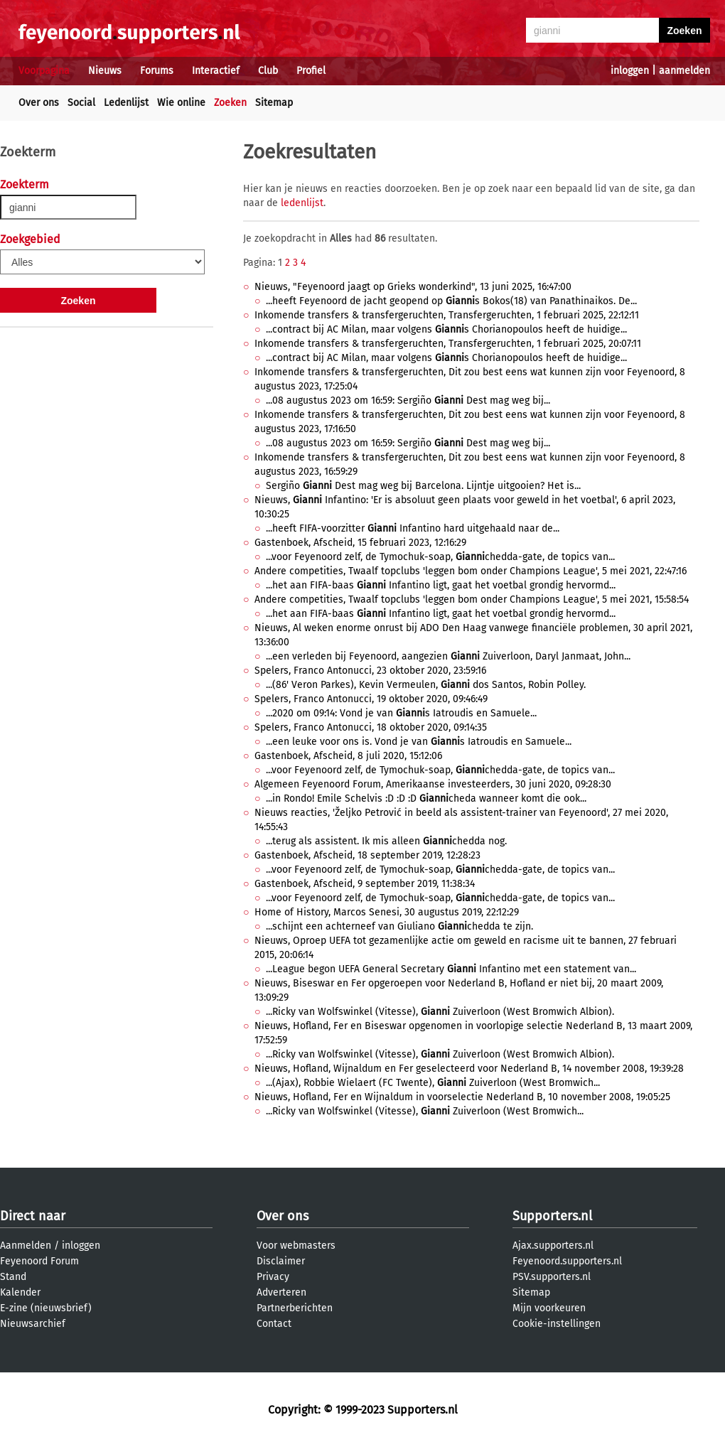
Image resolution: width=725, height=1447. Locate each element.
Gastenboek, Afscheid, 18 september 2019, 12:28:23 (367, 855)
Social (81, 103)
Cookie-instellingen (556, 1324)
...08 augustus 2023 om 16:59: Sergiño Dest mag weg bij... (408, 400)
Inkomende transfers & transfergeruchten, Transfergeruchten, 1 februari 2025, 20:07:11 (447, 344)
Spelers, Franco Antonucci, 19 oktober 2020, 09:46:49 (371, 699)
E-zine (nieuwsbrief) (46, 1308)
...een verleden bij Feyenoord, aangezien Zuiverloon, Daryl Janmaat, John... (448, 656)
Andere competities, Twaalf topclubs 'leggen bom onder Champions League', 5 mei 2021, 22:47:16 (470, 571)
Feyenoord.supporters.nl (567, 1261)
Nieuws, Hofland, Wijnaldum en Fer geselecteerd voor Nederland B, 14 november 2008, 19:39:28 (469, 1069)
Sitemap (274, 103)
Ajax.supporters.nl (553, 1245)
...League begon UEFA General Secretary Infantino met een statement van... (451, 969)
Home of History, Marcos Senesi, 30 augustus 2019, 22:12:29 (386, 912)
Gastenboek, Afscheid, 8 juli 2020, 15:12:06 (348, 756)
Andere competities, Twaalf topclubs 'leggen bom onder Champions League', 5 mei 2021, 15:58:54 (471, 599)
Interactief (216, 71)
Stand (13, 1277)
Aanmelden (25, 1245)
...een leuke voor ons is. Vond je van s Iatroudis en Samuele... (418, 742)
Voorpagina (44, 71)
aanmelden (684, 71)
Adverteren (281, 1292)
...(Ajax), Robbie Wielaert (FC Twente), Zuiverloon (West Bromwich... (433, 1083)
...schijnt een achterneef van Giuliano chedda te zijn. (399, 926)
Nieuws (105, 71)
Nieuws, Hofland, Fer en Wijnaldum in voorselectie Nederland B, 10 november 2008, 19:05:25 (462, 1097)
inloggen (630, 71)
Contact (274, 1324)
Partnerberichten (295, 1308)
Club (268, 71)
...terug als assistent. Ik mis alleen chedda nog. (386, 841)
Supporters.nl (552, 1216)
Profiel (311, 71)
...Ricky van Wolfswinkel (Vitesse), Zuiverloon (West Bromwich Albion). (440, 1012)
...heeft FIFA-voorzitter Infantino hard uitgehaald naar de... (412, 528)
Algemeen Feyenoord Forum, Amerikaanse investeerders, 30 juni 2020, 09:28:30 (432, 784)
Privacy (273, 1277)
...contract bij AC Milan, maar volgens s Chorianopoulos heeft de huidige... (446, 329)
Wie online (181, 103)
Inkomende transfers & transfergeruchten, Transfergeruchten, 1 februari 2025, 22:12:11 (446, 315)
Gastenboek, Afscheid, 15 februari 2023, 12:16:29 (360, 543)
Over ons (38, 103)
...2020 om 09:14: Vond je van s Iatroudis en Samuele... (401, 713)
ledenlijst (302, 203)
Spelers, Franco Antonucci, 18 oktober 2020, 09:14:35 (370, 727)
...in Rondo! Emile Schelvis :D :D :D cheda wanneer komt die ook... (426, 798)
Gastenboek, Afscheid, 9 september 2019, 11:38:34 (364, 884)
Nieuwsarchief (32, 1324)
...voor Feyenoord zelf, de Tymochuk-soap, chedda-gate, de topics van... (440, 557)
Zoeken (230, 103)
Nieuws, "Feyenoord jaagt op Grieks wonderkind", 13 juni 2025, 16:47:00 (412, 287)
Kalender (20, 1292)
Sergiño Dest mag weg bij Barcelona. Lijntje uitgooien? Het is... (423, 486)
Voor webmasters (296, 1245)
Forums (156, 71)
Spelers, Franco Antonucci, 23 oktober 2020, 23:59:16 (370, 671)
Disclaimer (281, 1261)
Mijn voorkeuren (549, 1308)
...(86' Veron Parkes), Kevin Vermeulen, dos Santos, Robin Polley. (426, 685)
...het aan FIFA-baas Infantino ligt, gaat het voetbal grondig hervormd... (441, 585)
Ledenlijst (126, 103)
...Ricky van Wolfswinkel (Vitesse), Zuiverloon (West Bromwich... (425, 1111)
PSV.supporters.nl (551, 1277)
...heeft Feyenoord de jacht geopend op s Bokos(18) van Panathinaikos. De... (451, 301)
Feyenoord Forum (39, 1261)
